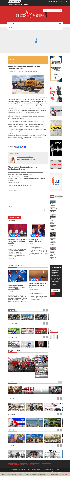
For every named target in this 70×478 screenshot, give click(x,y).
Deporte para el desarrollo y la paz (22, 316)
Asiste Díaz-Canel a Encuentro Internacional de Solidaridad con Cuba (17, 241)
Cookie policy (64, 474)
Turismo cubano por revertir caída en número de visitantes (55, 423)
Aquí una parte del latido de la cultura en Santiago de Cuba (12, 329)
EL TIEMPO (21, 464)
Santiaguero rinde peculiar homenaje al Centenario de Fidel (22, 342)
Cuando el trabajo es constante (42, 316)
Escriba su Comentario (26, 196)
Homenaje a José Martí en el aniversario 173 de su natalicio (41, 374)
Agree (41, 476)
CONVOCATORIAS (12, 464)
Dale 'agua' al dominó (13, 182)
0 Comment (11, 153)
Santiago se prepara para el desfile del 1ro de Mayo (21, 174)
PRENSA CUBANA (29, 464)
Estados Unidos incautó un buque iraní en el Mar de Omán (37, 285)
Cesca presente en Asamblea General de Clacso (27, 407)
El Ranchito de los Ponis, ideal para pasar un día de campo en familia (25, 172)
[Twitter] (13, 24)
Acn (12, 245)
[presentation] (19, 216)
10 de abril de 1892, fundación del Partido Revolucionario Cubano (55, 439)
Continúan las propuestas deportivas (12, 316)
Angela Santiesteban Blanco (30, 71)
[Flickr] (57, 338)
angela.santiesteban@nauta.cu (28, 159)
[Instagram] (9, 28)
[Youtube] (11, 28)
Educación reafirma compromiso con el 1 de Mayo (41, 362)
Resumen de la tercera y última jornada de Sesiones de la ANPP (53, 240)
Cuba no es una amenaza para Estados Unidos (55, 454)
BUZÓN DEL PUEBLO (34, 463)
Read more (11, 370)
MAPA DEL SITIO (23, 463)
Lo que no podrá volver (14, 440)
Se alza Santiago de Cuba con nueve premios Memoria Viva (33, 329)
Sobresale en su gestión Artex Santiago (18, 176)
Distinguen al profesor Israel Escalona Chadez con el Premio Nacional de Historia (53, 224)
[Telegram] (54, 338)
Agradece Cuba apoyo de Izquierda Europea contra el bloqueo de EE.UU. (16, 287)
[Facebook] (51, 336)
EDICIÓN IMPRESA (46, 463)
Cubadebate (35, 289)
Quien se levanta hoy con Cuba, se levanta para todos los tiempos (41, 454)
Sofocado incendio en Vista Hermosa (18, 4)
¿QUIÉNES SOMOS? (12, 463)
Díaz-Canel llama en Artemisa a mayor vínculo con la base (53, 254)
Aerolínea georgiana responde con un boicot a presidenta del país (53, 207)
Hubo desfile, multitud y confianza (19, 369)
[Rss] (9, 24)
